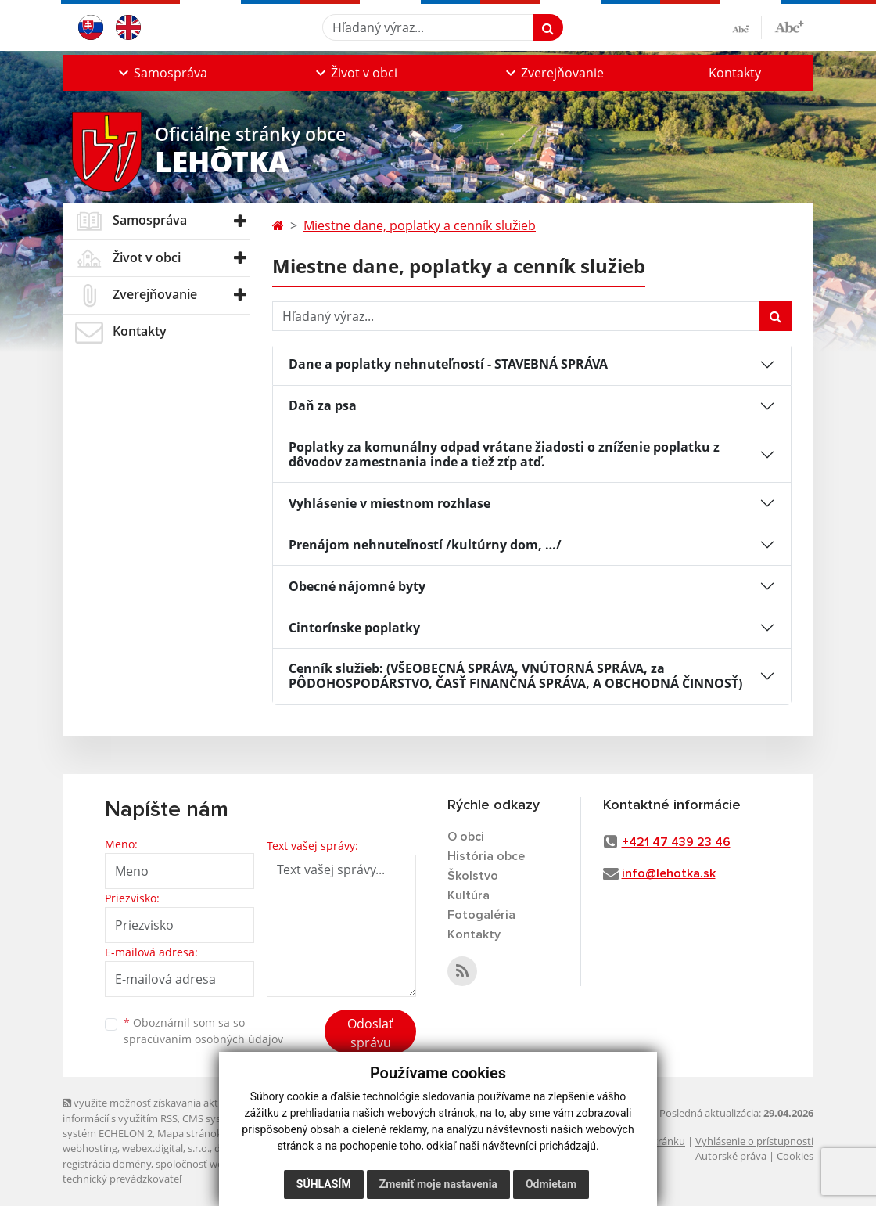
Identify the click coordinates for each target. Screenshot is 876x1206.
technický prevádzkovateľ (122, 1179)
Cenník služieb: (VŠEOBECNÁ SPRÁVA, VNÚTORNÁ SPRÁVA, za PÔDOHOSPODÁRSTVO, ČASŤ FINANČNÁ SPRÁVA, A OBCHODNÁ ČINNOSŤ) (515, 676)
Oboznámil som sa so (203, 1030)
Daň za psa (323, 405)
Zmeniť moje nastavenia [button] (438, 1184)
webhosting (90, 1148)
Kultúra (468, 895)
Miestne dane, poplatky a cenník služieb (419, 225)
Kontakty (735, 72)
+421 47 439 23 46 (676, 842)
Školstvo (472, 875)
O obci (465, 836)
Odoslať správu (370, 1033)
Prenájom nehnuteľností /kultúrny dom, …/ (425, 544)
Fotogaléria (481, 915)
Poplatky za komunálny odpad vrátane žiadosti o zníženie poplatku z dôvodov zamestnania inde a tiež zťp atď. (504, 454)
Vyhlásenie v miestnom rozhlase (389, 503)
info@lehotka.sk (669, 873)
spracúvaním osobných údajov (203, 1038)
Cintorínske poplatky (354, 627)
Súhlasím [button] (323, 1184)
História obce (486, 856)
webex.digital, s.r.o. (166, 1148)
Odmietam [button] (551, 1184)
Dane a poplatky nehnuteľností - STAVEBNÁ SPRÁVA (448, 364)
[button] (161, 73)
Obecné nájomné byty (357, 586)
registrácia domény (107, 1164)
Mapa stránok (189, 1133)
